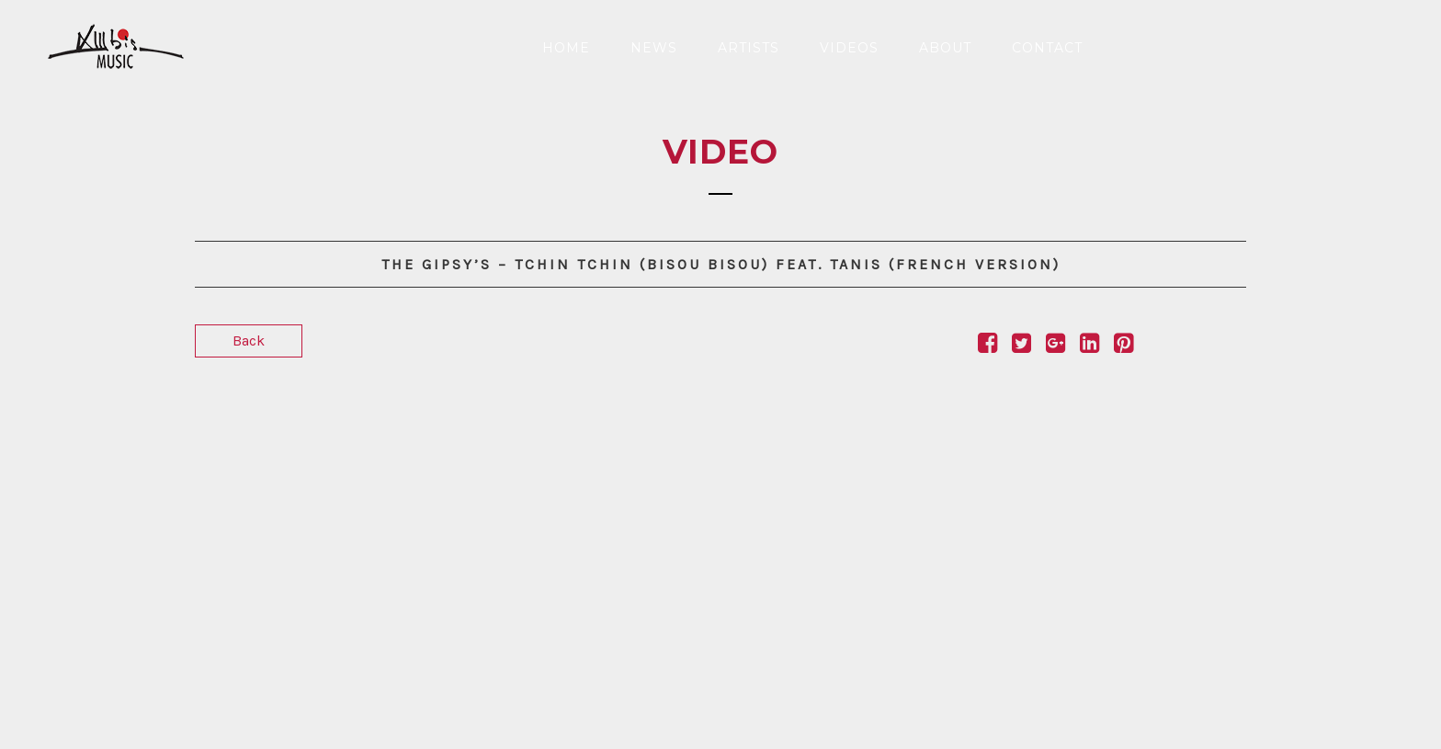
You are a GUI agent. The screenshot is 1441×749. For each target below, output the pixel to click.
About (945, 48)
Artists (748, 48)
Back (249, 340)
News (653, 48)
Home (566, 48)
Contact (1047, 48)
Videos (849, 48)
